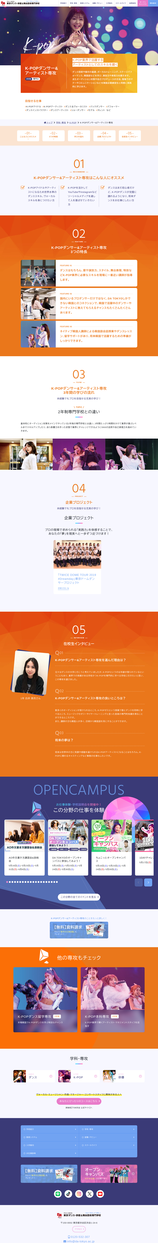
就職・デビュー (97, 3)
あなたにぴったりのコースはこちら (80, 1101)
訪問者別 (132, 3)
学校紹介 (63, 3)
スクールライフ (121, 3)
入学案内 (109, 3)
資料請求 (153, 3)
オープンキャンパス (143, 3)
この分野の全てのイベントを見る (80, 897)
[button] (7, 882)
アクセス (79, 1229)
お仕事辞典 (50, 1153)
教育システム (85, 3)
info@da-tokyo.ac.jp (79, 1241)
